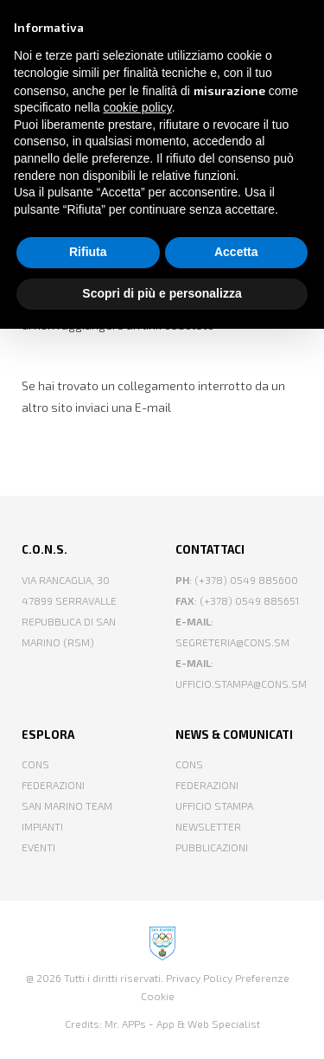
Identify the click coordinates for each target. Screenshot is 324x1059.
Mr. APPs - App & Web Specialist (182, 1023)
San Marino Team (67, 805)
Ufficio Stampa (214, 805)
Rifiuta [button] (88, 252)
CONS (35, 764)
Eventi (38, 847)
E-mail (153, 407)
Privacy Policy (199, 978)
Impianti (42, 826)
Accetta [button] (236, 252)
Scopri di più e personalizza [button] (161, 293)
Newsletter (208, 826)
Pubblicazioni (211, 847)
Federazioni (53, 785)
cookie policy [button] (138, 107)
